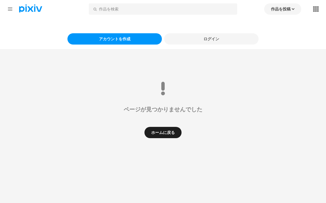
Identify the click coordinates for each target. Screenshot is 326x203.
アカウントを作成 (114, 38)
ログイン (211, 38)
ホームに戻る (163, 132)
